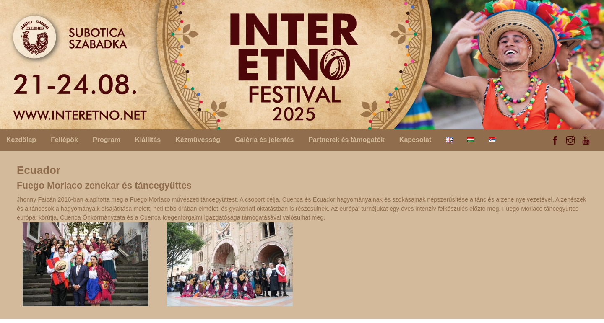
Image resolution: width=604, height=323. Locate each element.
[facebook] (555, 139)
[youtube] (586, 139)
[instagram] (570, 139)
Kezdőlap (21, 139)
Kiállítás (148, 139)
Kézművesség (197, 139)
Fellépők (64, 139)
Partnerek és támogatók (346, 139)
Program (106, 139)
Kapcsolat (415, 139)
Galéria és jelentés (264, 139)
